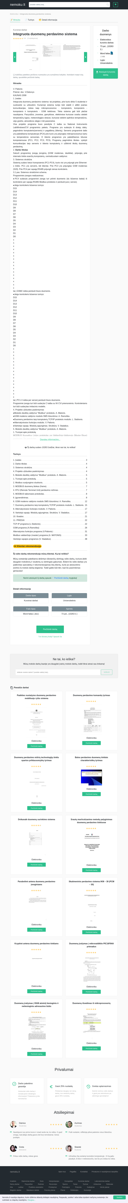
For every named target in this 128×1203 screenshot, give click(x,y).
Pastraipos (66, 1187)
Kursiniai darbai (31, 600)
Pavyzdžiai (28, 1184)
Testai (75, 1184)
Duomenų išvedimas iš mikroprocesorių (91, 1003)
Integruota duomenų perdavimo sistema (35, 14)
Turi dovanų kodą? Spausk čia (50, 637)
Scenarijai (87, 1190)
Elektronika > (15, 14)
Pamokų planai (49, 1190)
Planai (62, 1190)
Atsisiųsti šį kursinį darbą (105, 73)
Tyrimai (85, 1184)
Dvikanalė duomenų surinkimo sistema (36, 819)
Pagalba (73, 1172)
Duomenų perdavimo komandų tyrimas (91, 695)
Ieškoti (107, 672)
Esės (42, 1181)
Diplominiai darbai (28, 1181)
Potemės (78, 1187)
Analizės (13, 1181)
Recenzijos (53, 1184)
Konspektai (69, 1181)
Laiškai (20, 1187)
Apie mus (62, 1172)
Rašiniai (41, 1184)
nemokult (17, 5)
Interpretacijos (54, 1181)
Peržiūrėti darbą (50, 629)
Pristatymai (53, 1187)
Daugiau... (32, 1200)
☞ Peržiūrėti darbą (60, 578)
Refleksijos (74, 1190)
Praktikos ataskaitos (36, 1187)
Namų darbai (14, 1184)
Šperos (65, 1184)
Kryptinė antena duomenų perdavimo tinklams (36, 943)
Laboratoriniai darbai (102, 1181)
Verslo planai (104, 1187)
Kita (11, 1187)
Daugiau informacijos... (50, 439)
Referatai (109, 1184)
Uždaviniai (97, 1184)
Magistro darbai (15, 1190)
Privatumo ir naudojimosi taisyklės (105, 1172)
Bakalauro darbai (33, 1190)
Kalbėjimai (90, 1187)
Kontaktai (84, 1172)
